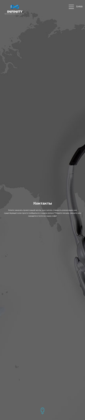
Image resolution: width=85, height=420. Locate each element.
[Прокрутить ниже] (42, 411)
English (79, 6)
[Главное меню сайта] (71, 7)
